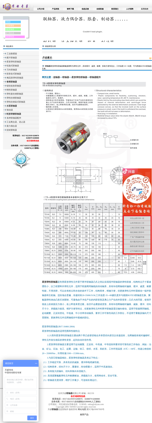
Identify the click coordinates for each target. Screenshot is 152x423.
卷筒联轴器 (12, 82)
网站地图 (82, 409)
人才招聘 (129, 9)
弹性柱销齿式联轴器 (16, 102)
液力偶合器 (9, 33)
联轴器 (47, 66)
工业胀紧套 (9, 26)
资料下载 (70, 9)
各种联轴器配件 (14, 118)
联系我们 (114, 9)
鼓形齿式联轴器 (14, 74)
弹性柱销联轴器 (14, 98)
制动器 (9, 110)
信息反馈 (85, 9)
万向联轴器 (11, 70)
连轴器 (8, 22)
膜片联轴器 (12, 58)
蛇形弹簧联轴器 (14, 114)
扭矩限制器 (9, 37)
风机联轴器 (9, 29)
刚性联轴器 (12, 90)
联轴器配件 (95, 77)
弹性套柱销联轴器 (15, 94)
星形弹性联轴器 (14, 62)
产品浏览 (55, 9)
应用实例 (144, 9)
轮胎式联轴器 (13, 66)
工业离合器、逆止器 (16, 122)
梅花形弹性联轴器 (14, 78)
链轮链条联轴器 (14, 86)
